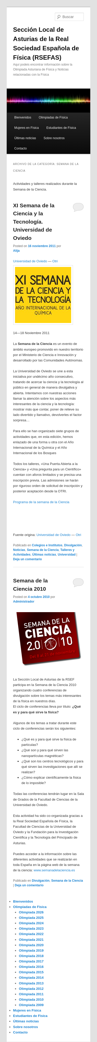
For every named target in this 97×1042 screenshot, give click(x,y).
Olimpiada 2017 (31, 961)
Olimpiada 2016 (31, 967)
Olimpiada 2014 (31, 978)
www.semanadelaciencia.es (54, 870)
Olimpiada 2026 (31, 912)
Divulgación (73, 545)
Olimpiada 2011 (31, 994)
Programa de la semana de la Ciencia (41, 502)
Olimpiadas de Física (53, 117)
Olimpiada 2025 (31, 918)
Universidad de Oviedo (30, 261)
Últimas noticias (25, 138)
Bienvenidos (22, 117)
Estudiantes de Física (61, 128)
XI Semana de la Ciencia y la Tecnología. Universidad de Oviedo (34, 221)
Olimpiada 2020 (31, 945)
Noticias (19, 550)
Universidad (67, 554)
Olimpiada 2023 (31, 928)
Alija (16, 250)
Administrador (23, 601)
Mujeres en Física (26, 128)
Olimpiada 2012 (31, 989)
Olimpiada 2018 (31, 956)
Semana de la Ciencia (43, 550)
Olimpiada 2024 (31, 923)
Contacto (20, 148)
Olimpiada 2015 (31, 972)
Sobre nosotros (53, 138)
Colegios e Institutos (47, 545)
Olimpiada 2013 (31, 983)
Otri (55, 261)
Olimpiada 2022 (31, 934)
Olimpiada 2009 (31, 1005)
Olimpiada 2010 (31, 999)
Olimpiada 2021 (31, 940)
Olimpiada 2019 (31, 950)
